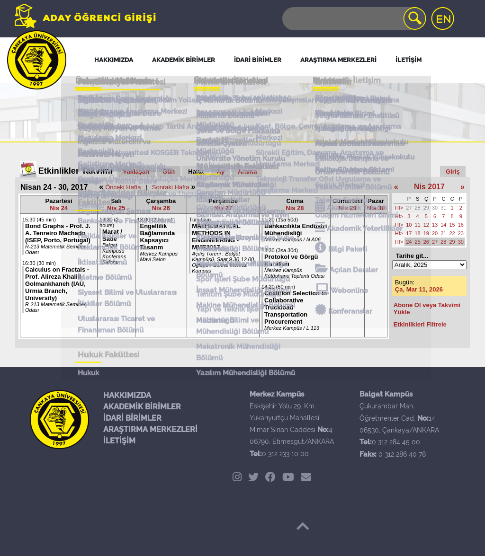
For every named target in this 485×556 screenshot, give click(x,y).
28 (418, 208)
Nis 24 (59, 208)
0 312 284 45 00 (396, 442)
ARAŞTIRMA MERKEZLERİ (150, 429)
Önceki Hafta (123, 187)
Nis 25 (116, 208)
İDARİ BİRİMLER (132, 418)
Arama (247, 171)
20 (435, 233)
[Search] (353, 18)
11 (418, 225)
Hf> (399, 208)
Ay (221, 171)
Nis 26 (161, 208)
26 (426, 242)
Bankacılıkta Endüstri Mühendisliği (295, 229)
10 (409, 225)
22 (452, 233)
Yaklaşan (136, 171)
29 (426, 208)
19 (426, 233)
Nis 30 (376, 208)
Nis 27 (223, 208)
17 (409, 233)
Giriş (453, 171)
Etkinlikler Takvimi (75, 171)
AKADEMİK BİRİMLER (142, 406)
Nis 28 (295, 208)
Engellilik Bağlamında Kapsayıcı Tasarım (157, 236)
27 (409, 208)
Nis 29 (348, 208)
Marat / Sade (112, 235)
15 (452, 225)
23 (461, 233)
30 (435, 208)
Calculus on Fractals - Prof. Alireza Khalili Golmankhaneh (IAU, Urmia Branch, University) (57, 283)
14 (443, 225)
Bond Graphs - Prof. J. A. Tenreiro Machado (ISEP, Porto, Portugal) (57, 233)
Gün (168, 171)
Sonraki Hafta (170, 187)
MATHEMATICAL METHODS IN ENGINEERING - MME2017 (216, 236)
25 (418, 242)
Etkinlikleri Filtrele (420, 324)
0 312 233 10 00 (285, 454)
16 (461, 225)
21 (443, 233)
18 (418, 233)
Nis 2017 (429, 187)
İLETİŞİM (119, 440)
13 (435, 225)
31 (443, 208)
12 (426, 225)
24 (409, 242)
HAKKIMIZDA (127, 395)
